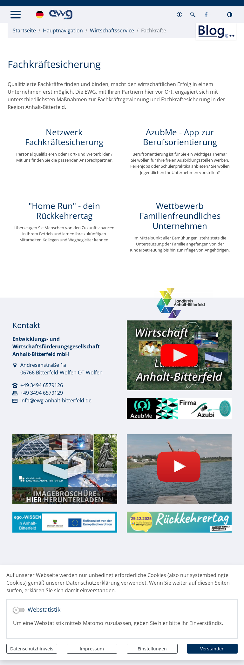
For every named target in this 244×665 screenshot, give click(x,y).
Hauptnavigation (63, 30)
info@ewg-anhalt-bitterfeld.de (56, 400)
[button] (179, 14)
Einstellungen (152, 649)
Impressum (92, 649)
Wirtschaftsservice (112, 30)
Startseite (24, 30)
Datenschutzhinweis (31, 649)
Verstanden (212, 649)
